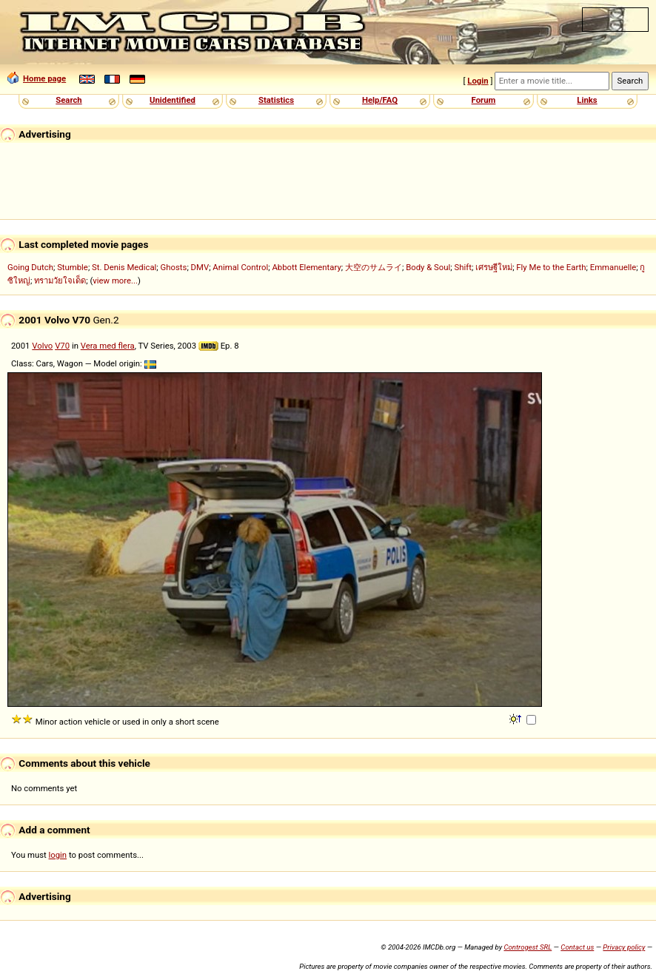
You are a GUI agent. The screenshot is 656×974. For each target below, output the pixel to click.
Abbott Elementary (306, 267)
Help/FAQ (380, 100)
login (58, 855)
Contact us (577, 947)
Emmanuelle (613, 267)
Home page (36, 78)
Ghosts (174, 267)
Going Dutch (30, 267)
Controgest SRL (527, 947)
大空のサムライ (373, 267)
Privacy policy (624, 947)
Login (477, 80)
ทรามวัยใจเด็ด (60, 280)
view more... (115, 280)
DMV (200, 267)
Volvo (42, 345)
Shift (463, 267)
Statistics (276, 100)
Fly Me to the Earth (551, 267)
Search (68, 100)
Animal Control (240, 267)
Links (587, 100)
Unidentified (172, 100)
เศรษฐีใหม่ (493, 267)
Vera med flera (108, 345)
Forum (484, 100)
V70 (62, 345)
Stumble (72, 267)
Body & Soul (428, 267)
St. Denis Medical (124, 267)
